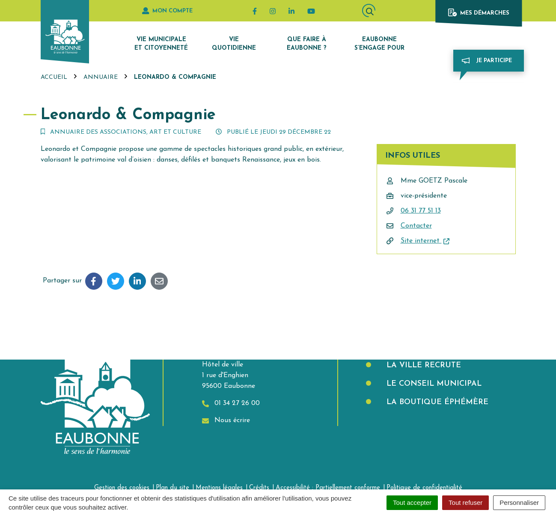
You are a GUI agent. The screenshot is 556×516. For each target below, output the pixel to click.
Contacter (416, 225)
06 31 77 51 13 (421, 210)
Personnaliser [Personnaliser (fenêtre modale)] (519, 502)
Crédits (259, 488)
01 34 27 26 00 (231, 403)
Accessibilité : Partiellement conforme (328, 488)
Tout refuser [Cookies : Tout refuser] (465, 502)
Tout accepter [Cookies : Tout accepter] (412, 502)
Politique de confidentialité (424, 488)
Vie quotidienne (234, 43)
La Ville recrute (422, 365)
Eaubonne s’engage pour (379, 43)
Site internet (425, 240)
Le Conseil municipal (433, 384)
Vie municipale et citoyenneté (161, 43)
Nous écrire (226, 420)
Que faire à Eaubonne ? (307, 43)
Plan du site (172, 488)
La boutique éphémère (436, 402)
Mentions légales (219, 488)
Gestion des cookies (121, 488)
